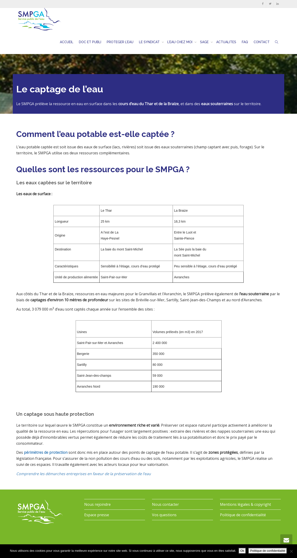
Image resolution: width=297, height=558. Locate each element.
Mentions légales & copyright (245, 504)
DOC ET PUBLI (90, 42)
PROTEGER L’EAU (120, 42)
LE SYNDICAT (150, 42)
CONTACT (262, 42)
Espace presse (96, 514)
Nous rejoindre (97, 504)
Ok (242, 550)
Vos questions (164, 514)
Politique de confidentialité (243, 514)
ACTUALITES (226, 42)
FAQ (245, 42)
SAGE (205, 42)
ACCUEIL (66, 42)
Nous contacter (165, 504)
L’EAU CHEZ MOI (180, 42)
